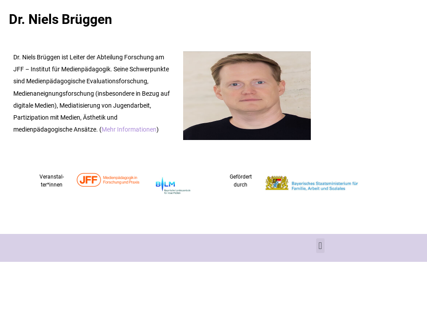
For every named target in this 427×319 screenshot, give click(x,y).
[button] (320, 245)
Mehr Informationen (129, 129)
